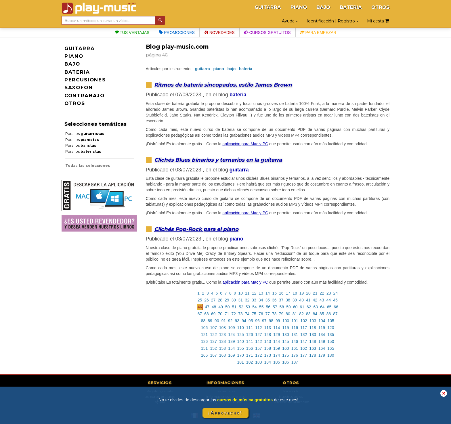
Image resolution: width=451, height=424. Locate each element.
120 (330, 327)
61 (302, 307)
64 (322, 307)
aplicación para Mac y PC (245, 144)
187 (294, 362)
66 (336, 307)
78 (274, 314)
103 (312, 320)
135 (330, 334)
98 (271, 320)
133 (312, 334)
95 (251, 320)
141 (249, 341)
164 (321, 348)
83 (308, 314)
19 (301, 293)
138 (222, 341)
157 (258, 348)
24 (335, 293)
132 (303, 334)
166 (204, 355)
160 (285, 348)
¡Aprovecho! (225, 412)
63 (316, 307)
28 (220, 300)
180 (330, 355)
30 (234, 300)
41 (308, 300)
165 (330, 348)
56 (268, 307)
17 (288, 293)
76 (261, 314)
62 (309, 307)
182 (249, 362)
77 (267, 314)
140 (240, 341)
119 (321, 327)
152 (213, 348)
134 (321, 334)
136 (204, 341)
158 (267, 348)
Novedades (219, 32)
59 (288, 307)
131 (294, 334)
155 (240, 348)
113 (267, 327)
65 (329, 307)
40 (301, 300)
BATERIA (351, 7)
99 (278, 320)
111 (249, 327)
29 (227, 300)
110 (240, 327)
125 (240, 334)
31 (240, 300)
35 (267, 300)
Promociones (176, 32)
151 (204, 348)
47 (207, 307)
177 (303, 355)
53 (248, 307)
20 (308, 293)
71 (227, 314)
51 (234, 307)
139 (231, 341)
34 (261, 300)
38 (288, 300)
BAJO (323, 7)
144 (276, 341)
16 (281, 293)
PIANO (299, 7)
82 (301, 314)
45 (335, 300)
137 (213, 341)
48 (214, 307)
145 (285, 341)
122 (213, 334)
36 (274, 300)
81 (295, 314)
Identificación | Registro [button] (332, 21)
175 (285, 355)
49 (220, 307)
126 (249, 334)
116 (294, 327)
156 (249, 348)
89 (210, 320)
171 (249, 355)
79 (281, 314)
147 (303, 341)
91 (223, 320)
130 (285, 334)
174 (276, 355)
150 (330, 341)
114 (276, 327)
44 (328, 300)
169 (231, 355)
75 (254, 314)
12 (254, 293)
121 (204, 334)
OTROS (380, 7)
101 (294, 320)
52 (241, 307)
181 (240, 362)
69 (213, 314)
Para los (84, 133)
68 (206, 314)
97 (264, 320)
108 (222, 327)
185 (276, 362)
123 (222, 334)
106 (204, 327)
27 (213, 300)
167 (213, 355)
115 (285, 327)
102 (303, 320)
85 (322, 314)
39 (295, 300)
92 (230, 320)
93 (237, 320)
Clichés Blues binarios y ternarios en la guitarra (218, 159)
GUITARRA (268, 7)
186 (285, 362)
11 (247, 293)
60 (295, 307)
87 (335, 314)
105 (330, 320)
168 (222, 355)
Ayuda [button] (290, 21)
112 (258, 327)
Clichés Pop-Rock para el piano (196, 229)
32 (247, 300)
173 (267, 355)
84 (315, 314)
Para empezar (318, 32)
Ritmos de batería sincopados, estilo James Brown (223, 84)
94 (244, 320)
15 (274, 293)
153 (222, 348)
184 (267, 362)
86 (328, 314)
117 (303, 327)
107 (213, 327)
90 (217, 320)
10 (240, 293)
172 (258, 355)
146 (294, 341)
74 (247, 314)
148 (312, 341)
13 (261, 293)
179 (321, 355)
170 (240, 355)
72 (234, 314)
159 (276, 348)
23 (328, 293)
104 (321, 320)
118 (312, 327)
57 (275, 307)
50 (227, 307)
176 (294, 355)
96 (257, 320)
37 (281, 300)
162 (303, 348)
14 (267, 293)
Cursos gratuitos (267, 32)
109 (231, 327)
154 (231, 348)
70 (220, 314)
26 (206, 300)
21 (315, 293)
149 (321, 341)
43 (322, 300)
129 (276, 334)
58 (282, 307)
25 (200, 300)
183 (258, 362)
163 (312, 348)
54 (254, 307)
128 (267, 334)
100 (285, 320)
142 (258, 341)
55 (261, 307)
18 (295, 293)
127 (258, 334)
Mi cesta (378, 21)
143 (267, 341)
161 (294, 348)
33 (254, 300)
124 (231, 334)
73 (240, 314)
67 (200, 314)
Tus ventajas (132, 32)
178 (312, 355)
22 (322, 293)
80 (288, 314)
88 (203, 320)
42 (315, 300)
